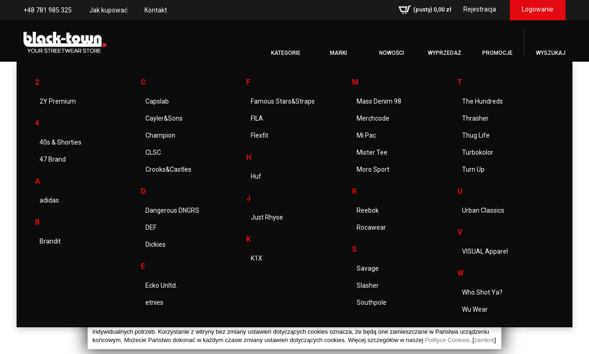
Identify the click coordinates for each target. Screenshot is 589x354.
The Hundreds (482, 101)
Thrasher (475, 118)
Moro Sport (373, 169)
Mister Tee (372, 152)
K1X (256, 258)
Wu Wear (475, 309)
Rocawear (371, 227)
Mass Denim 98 (379, 101)
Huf (256, 176)
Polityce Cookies (447, 340)
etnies (154, 302)
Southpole (372, 302)
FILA (257, 118)
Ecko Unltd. (161, 285)
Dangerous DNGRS (172, 210)
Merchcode (373, 118)
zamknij (484, 340)
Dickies (155, 244)
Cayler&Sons (164, 118)
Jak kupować (108, 10)
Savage (368, 268)
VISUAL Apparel (485, 251)
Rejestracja (479, 9)
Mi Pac (366, 135)
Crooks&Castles (168, 169)
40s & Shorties (60, 142)
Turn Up (473, 169)
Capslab (157, 101)
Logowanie (538, 9)
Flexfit (259, 135)
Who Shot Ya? (482, 292)
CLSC (153, 152)
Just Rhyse (267, 217)
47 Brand (53, 159)
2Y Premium (58, 101)
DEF (150, 227)
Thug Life (476, 135)
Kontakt (155, 10)
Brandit (50, 241)
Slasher (368, 285)
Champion (160, 135)
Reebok (368, 210)
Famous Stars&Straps (283, 101)
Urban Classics (483, 210)
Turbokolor (477, 152)
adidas (49, 200)
